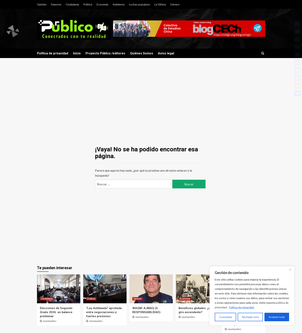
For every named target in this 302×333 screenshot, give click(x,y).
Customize (225, 317)
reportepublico (49, 321)
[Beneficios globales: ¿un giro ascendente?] (197, 288)
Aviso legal (166, 53)
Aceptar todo (277, 317)
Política (87, 4)
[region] (252, 295)
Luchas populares (139, 4)
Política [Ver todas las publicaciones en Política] (91, 299)
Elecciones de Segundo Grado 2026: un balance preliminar (56, 312)
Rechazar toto (250, 317)
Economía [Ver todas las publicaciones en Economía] (185, 299)
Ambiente (119, 4)
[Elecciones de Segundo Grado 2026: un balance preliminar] (58, 288)
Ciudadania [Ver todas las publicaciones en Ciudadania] (47, 299)
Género (175, 4)
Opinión (42, 4)
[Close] (290, 269)
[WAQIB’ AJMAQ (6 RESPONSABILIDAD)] (151, 288)
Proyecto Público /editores (105, 53)
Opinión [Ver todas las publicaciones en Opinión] (137, 299)
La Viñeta (160, 4)
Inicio (77, 53)
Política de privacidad (241, 307)
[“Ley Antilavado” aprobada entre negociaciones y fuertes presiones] (105, 288)
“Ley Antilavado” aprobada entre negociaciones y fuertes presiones (104, 312)
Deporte (56, 4)
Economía (102, 4)
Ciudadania (72, 4)
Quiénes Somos (141, 53)
